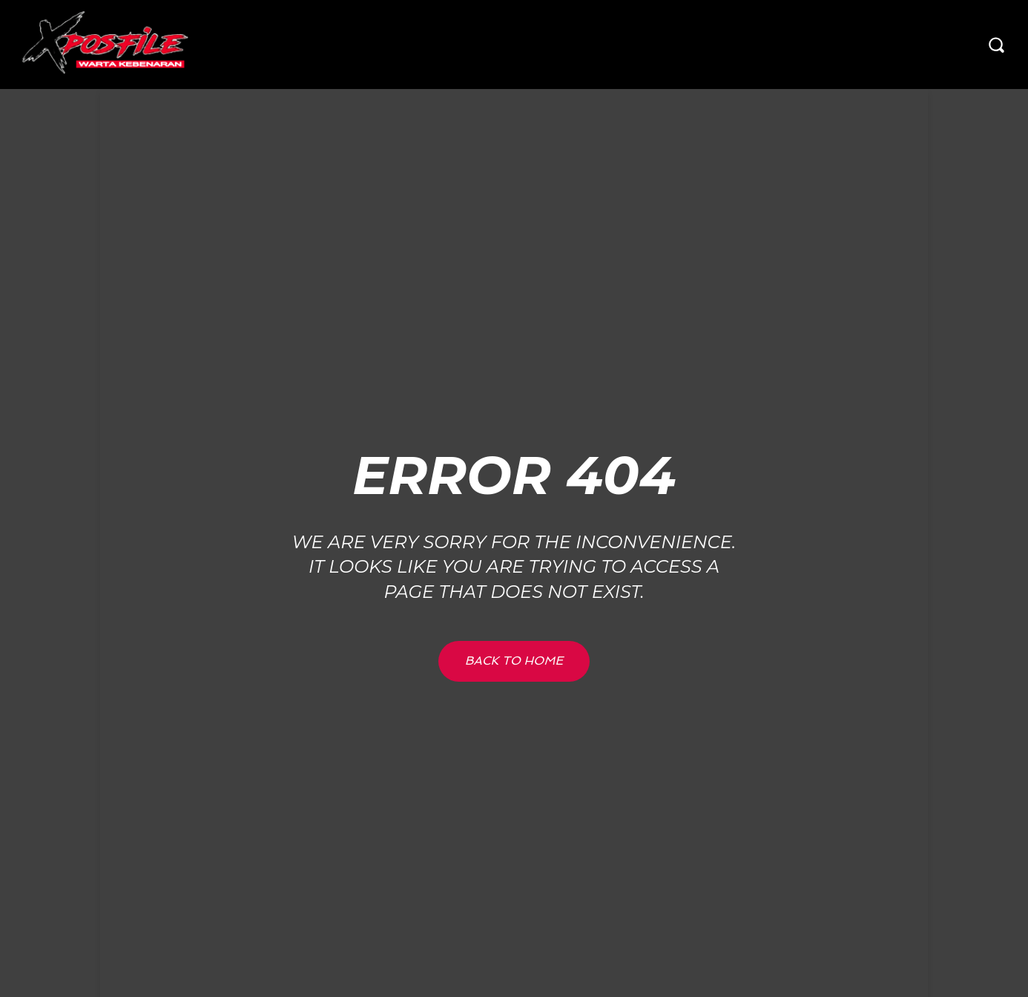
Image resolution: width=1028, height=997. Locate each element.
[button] (996, 44)
